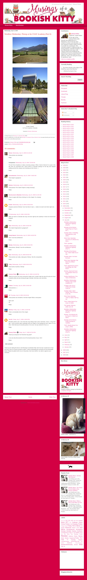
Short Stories (65, 538)
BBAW (63, 522)
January (66, 347)
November (67, 210)
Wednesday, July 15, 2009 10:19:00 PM (29, 274)
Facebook (63, 102)
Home (30, 397)
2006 (64, 355)
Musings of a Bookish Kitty (19, 135)
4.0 (72, 520)
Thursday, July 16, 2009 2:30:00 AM (22, 285)
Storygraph (64, 88)
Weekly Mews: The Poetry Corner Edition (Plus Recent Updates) (75, 489)
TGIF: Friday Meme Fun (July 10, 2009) (70, 302)
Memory (11, 309)
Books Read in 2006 (68, 157)
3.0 (66, 520)
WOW (62, 542)
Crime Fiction (65, 524)
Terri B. (11, 319)
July (65, 220)
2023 (64, 172)
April (65, 340)
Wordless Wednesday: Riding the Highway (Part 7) (70, 247)
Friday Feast (64, 526)
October (66, 213)
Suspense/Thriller (74, 538)
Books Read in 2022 (68, 124)
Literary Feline (12, 274)
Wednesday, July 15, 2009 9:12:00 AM (31, 195)
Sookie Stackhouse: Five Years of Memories (71, 277)
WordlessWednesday (17, 144)
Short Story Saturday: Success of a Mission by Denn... (71, 239)
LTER (77, 527)
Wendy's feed (37, 137)
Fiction (80, 524)
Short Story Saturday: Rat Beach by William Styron (71, 262)
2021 (64, 177)
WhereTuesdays (79, 542)
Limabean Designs (66, 390)
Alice (10, 254)
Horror (73, 527)
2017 (64, 187)
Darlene (11, 185)
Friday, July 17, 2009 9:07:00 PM (27, 332)
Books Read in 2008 (68, 153)
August (66, 217)
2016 (64, 189)
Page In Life (72, 532)
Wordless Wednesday (32, 131)
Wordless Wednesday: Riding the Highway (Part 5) (70, 311)
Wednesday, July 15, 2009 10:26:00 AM (23, 204)
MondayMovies (71, 529)
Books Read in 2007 (68, 155)
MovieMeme (79, 529)
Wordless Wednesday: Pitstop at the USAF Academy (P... (70, 282)
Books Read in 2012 (68, 145)
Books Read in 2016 (68, 136)
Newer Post (8, 397)
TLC (81, 538)
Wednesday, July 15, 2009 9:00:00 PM (22, 264)
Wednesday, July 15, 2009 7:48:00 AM (26, 175)
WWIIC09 (69, 543)
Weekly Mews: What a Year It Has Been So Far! (75, 501)
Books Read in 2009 (68, 151)
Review (64, 536)
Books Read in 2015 (68, 139)
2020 (64, 179)
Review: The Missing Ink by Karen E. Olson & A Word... (71, 316)
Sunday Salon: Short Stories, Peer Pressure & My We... (71, 292)
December (67, 208)
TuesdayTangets (65, 541)
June (65, 335)
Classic (81, 522)
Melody (11, 245)
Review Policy (8, 25)
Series (80, 536)
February (67, 344)
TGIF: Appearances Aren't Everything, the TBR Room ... (71, 267)
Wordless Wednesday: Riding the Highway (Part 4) (70, 330)
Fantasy (75, 524)
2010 (64, 203)
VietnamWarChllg (75, 541)
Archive (80, 520)
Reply (10, 157)
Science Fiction (73, 536)
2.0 (62, 520)
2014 (64, 194)
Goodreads (64, 91)
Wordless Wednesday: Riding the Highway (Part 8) (70, 223)
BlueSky (63, 100)
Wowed (76, 544)
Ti (9, 214)
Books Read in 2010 (68, 149)
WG (82, 541)
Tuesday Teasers (77, 540)
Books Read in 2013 (68, 143)
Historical (68, 528)
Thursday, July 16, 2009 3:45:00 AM (20, 295)
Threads (63, 97)
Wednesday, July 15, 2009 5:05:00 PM (22, 245)
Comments (65, 115)
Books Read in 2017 (68, 134)
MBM (81, 527)
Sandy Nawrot (12, 235)
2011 (64, 201)
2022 (64, 175)
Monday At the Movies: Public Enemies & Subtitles (70, 321)
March (66, 342)
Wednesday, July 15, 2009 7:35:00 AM (25, 162)
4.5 (74, 520)
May (65, 337)
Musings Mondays (66, 531)
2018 (64, 184)
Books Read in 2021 (68, 126)
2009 (64, 206)
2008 (64, 350)
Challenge (75, 522)
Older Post (52, 397)
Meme (10, 144)
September (67, 215)
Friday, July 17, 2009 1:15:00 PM (22, 309)
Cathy (10, 264)
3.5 (69, 520)
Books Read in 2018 (68, 132)
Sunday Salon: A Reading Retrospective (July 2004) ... (71, 234)
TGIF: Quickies (68, 243)
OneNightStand (65, 532)
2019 (64, 182)
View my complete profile (68, 59)
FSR (71, 524)
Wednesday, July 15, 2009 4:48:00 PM (26, 235)
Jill (9, 295)
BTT (67, 522)
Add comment (9, 344)
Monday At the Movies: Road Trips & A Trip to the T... (70, 229)
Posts (64, 112)
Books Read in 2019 (68, 130)
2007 (64, 352)
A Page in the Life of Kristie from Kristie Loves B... (69, 287)
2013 (64, 196)
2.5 (64, 520)
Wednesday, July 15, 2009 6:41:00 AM (22, 153)
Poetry (77, 532)
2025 (64, 167)
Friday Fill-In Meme (74, 526)
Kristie (10, 204)
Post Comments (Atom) (33, 402)
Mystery (74, 531)
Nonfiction (80, 531)
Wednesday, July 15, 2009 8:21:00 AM (23, 185)
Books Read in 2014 (68, 141)
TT (67, 540)
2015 (64, 191)
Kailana (11, 285)
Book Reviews (20, 25)
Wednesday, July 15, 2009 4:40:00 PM (21, 225)
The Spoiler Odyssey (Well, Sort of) (69, 306)
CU (70, 522)
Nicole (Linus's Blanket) (15, 195)
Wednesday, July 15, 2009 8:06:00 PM (21, 254)
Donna (10, 153)
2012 (64, 198)
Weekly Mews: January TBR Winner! (74, 476)
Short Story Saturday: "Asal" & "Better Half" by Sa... (71, 297)
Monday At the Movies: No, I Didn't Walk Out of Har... (71, 252)
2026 (64, 165)
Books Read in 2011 (68, 147)
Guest (62, 527)
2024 (64, 170)
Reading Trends (78, 534)
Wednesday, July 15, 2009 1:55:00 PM (19, 214)
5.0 (77, 520)
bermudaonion (12, 175)
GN (82, 526)
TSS (62, 540)
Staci (10, 225)
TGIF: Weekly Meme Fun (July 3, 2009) (71, 326)
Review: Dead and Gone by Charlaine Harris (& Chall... (70, 272)
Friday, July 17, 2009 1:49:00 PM (21, 319)
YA (64, 546)
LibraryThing (64, 94)
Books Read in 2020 (68, 128)
